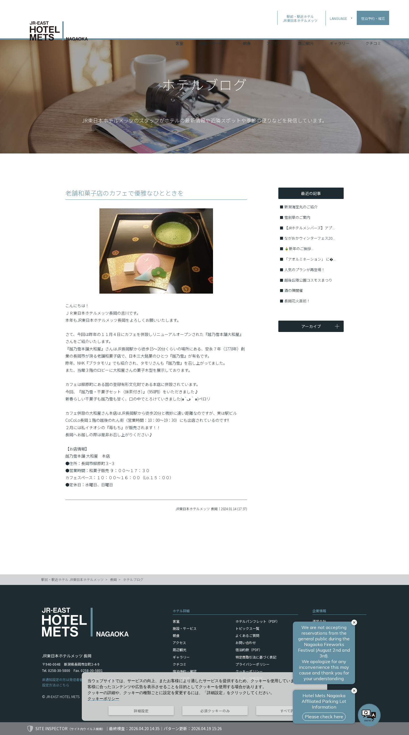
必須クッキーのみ (215, 710)
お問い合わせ (245, 642)
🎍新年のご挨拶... (299, 248)
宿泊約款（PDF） (248, 649)
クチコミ (373, 31)
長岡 (113, 579)
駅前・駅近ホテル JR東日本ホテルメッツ (72, 579)
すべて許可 (289, 710)
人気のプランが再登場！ (304, 269)
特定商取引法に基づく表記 (255, 657)
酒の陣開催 (293, 290)
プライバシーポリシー (252, 664)
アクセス (274, 31)
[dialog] (204, 696)
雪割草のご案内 (297, 217)
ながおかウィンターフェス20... (309, 238)
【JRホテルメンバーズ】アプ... (309, 228)
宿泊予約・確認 (185, 671)
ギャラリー (340, 31)
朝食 (247, 31)
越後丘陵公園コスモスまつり (308, 280)
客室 (179, 31)
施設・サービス (213, 31)
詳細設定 (141, 710)
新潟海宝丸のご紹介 (301, 206)
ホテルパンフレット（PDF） (257, 621)
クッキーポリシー (249, 671)
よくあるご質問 (247, 635)
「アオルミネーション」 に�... (310, 259)
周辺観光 (306, 31)
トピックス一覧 (247, 628)
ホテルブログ (133, 579)
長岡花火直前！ (297, 301)
